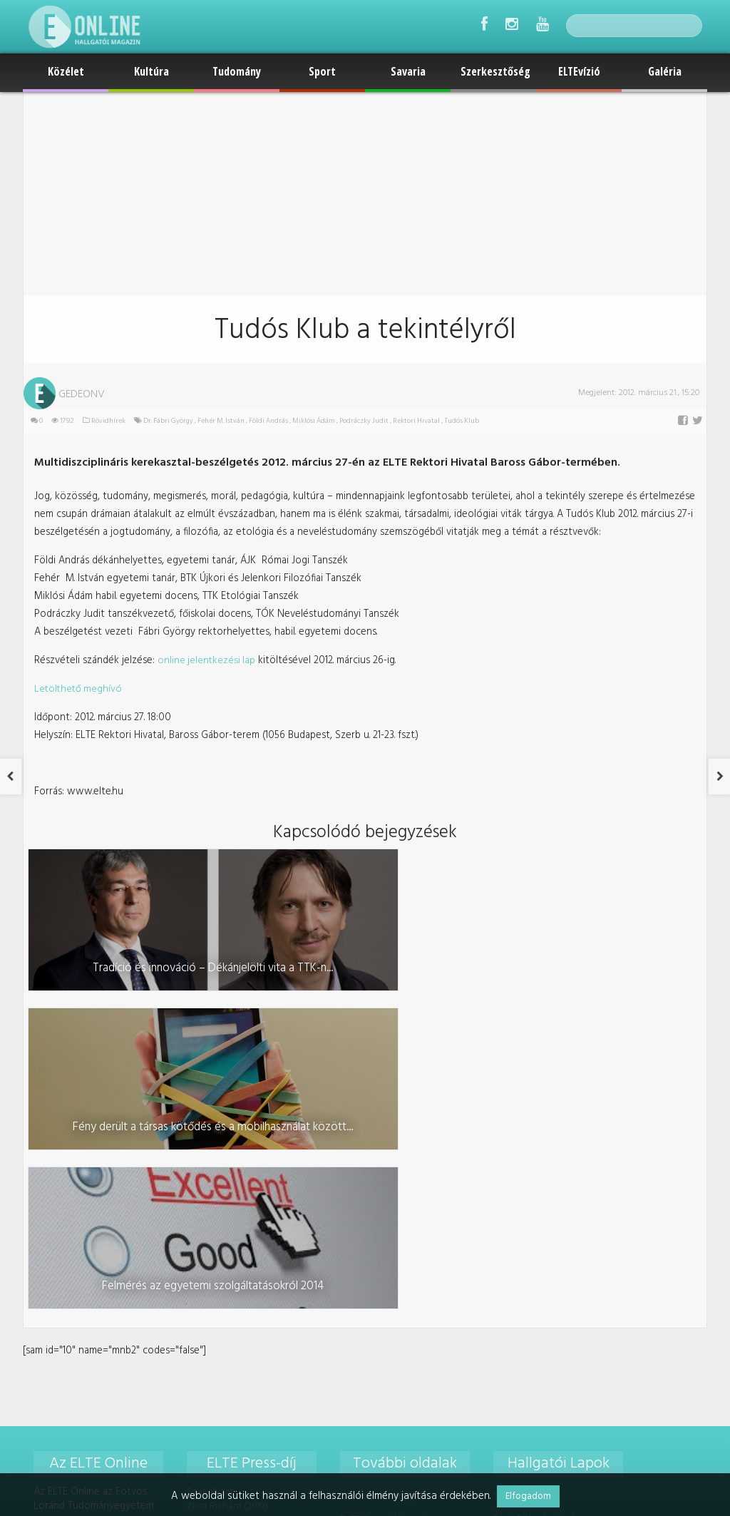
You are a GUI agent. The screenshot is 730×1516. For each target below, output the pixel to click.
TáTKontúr (513, 1163)
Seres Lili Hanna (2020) (233, 1215)
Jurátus (505, 1251)
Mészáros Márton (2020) (238, 1201)
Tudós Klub (458, 421)
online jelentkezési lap (203, 650)
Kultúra (151, 71)
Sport (322, 71)
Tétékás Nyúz (520, 1229)
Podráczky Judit (361, 421)
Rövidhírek (105, 421)
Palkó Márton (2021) (227, 1257)
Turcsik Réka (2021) (224, 1285)
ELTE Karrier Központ (383, 1185)
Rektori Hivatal (413, 421)
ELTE (348, 1229)
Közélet (66, 71)
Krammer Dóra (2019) (229, 1187)
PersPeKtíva (517, 1207)
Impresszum (363, 1273)
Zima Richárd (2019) (226, 1173)
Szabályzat (208, 1159)
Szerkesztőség (495, 71)
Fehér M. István (218, 421)
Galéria (665, 71)
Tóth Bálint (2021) (222, 1271)
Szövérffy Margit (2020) (235, 1229)
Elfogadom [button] (528, 1496)
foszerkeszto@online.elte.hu (575, 1337)
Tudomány (236, 71)
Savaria (408, 71)
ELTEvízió (579, 71)
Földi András (265, 421)
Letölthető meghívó (77, 678)
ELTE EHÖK (361, 1207)
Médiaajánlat (366, 1251)
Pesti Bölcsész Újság (535, 1185)
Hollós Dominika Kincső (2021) (249, 1243)
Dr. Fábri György (165, 421)
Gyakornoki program (382, 1163)
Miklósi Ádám (310, 421)
